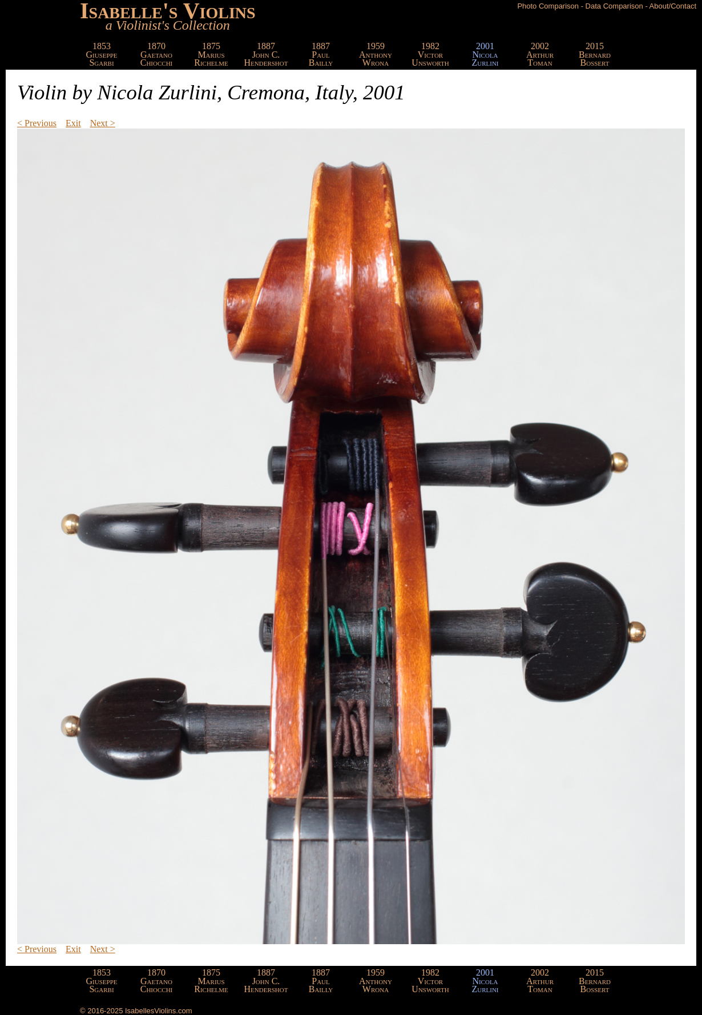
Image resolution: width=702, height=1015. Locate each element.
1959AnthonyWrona (375, 54)
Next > (102, 123)
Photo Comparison (548, 6)
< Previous (37, 123)
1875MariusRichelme (211, 54)
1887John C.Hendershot (266, 54)
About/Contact (672, 6)
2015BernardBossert (595, 54)
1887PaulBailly (321, 54)
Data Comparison (614, 6)
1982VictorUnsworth (430, 54)
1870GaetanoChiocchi (156, 54)
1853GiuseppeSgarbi (102, 54)
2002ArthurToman (540, 54)
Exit (73, 123)
